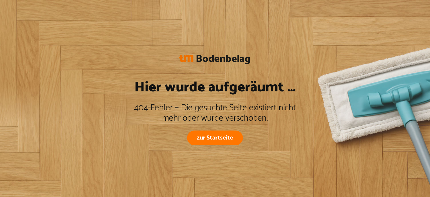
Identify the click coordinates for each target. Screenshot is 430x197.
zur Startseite (215, 138)
